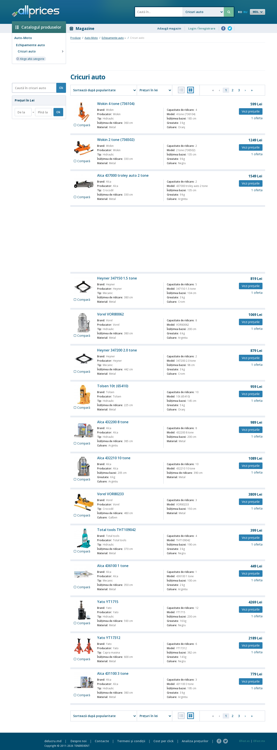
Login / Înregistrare (201, 28)
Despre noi (79, 741)
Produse (75, 38)
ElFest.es (244, 741)
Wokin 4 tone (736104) (116, 103)
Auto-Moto (23, 38)
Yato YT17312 (108, 637)
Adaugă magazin (169, 28)
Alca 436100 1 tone (113, 565)
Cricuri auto (41, 51)
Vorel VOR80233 (110, 494)
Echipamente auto (30, 45)
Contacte (102, 741)
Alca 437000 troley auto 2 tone (123, 175)
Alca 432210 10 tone (113, 458)
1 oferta (257, 118)
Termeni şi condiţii (131, 741)
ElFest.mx (259, 741)
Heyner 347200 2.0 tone (117, 350)
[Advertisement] (37, 73)
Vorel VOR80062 (110, 314)
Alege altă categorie (30, 59)
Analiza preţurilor (195, 741)
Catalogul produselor (38, 27)
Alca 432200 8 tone (113, 422)
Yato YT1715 (107, 601)
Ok (61, 88)
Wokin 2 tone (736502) (116, 139)
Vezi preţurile (251, 111)
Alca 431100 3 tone (113, 673)
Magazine (81, 28)
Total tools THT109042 (116, 529)
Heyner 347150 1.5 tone (117, 278)
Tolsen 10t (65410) (112, 386)
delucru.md (52, 741)
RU (245, 12)
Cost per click (163, 741)
